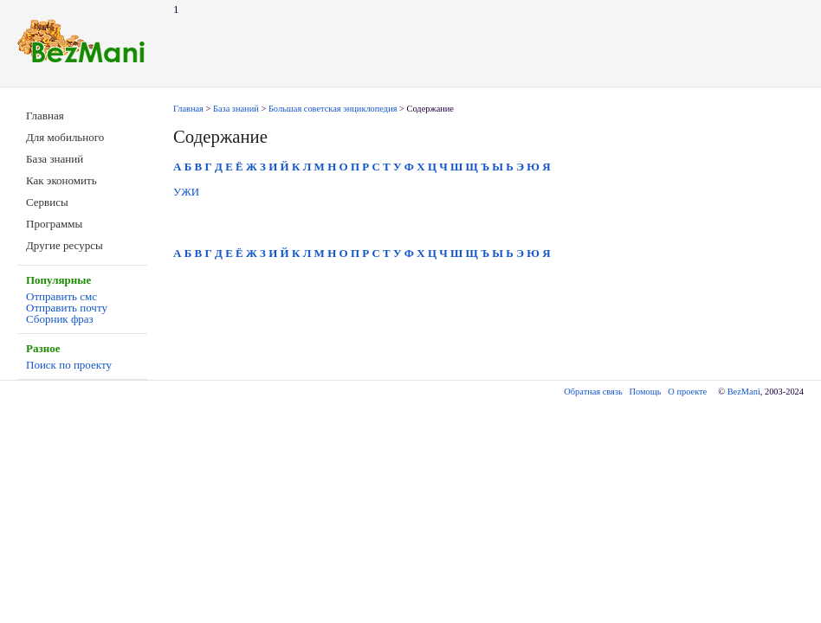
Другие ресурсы (64, 245)
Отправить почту (66, 307)
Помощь (646, 391)
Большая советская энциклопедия (333, 108)
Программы (54, 223)
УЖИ (186, 191)
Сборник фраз (60, 318)
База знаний (54, 158)
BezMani (743, 391)
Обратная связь (593, 391)
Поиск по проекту (69, 364)
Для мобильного (65, 137)
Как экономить (61, 180)
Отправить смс (61, 296)
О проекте (687, 391)
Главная (45, 115)
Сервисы (47, 202)
